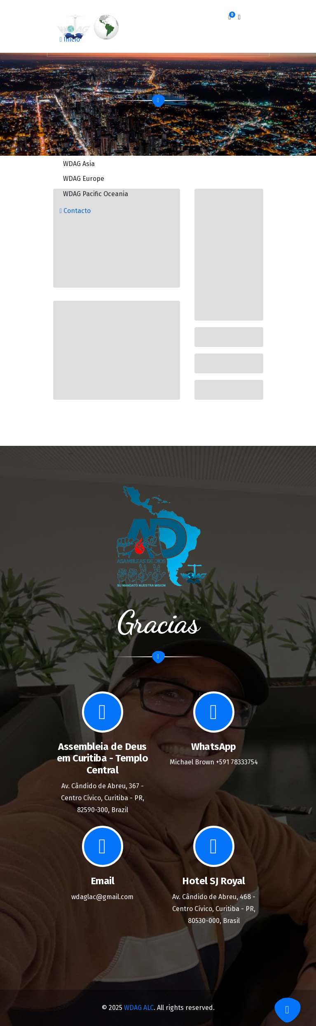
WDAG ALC (139, 1008)
